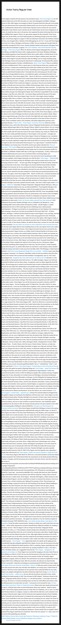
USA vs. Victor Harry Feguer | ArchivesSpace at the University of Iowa (35, 366)
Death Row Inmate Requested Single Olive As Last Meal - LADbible (27, 251)
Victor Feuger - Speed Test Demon (45, 368)
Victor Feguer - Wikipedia (48, 158)
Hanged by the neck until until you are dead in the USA (29, 258)
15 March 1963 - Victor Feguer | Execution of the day (29, 123)
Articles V (39, 618)
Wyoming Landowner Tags (41, 616)
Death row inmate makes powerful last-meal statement (35, 200)
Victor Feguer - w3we (18, 541)
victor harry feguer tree (19, 9)
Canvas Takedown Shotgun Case (26, 618)
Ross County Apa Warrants (24, 616)
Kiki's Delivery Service (8, 616)
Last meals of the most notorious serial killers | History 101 (19, 565)
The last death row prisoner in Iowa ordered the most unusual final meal (35, 224)
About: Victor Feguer (40, 63)
